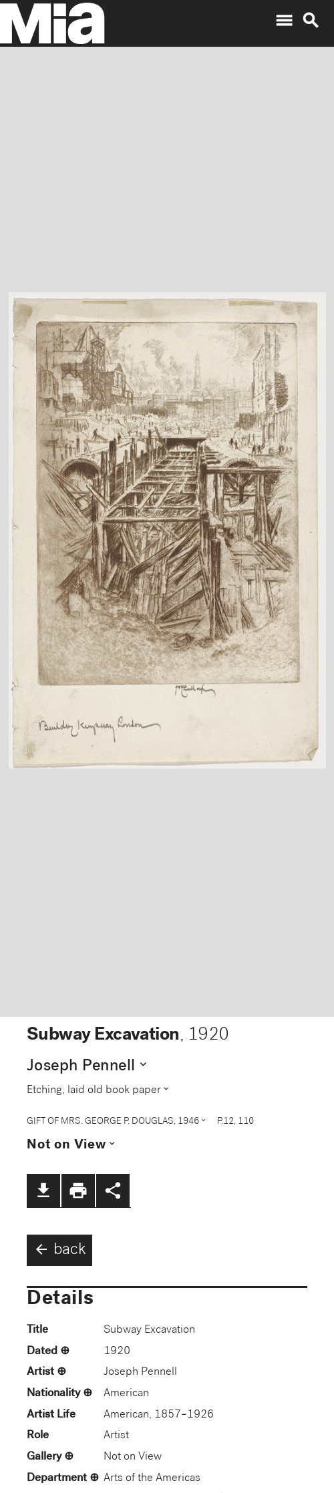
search (311, 21)
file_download (43, 1191)
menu (284, 21)
